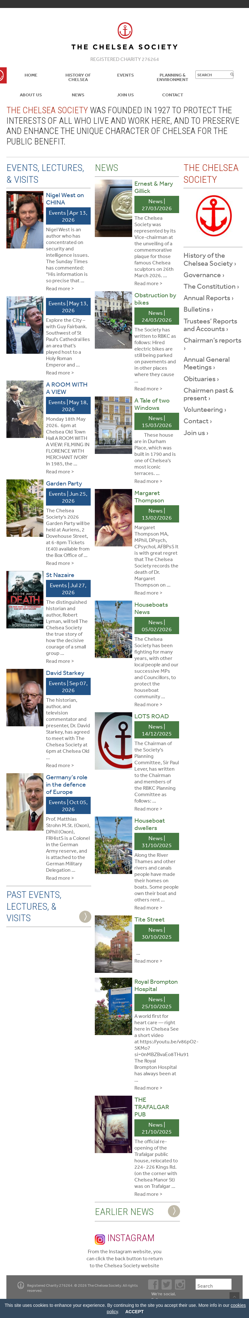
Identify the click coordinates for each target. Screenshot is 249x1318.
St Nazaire (60, 574)
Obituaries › (201, 378)
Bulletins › (198, 309)
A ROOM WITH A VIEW (66, 388)
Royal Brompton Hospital (156, 985)
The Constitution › (211, 286)
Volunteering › (205, 409)
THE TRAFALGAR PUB (151, 1107)
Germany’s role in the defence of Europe (66, 784)
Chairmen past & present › (209, 394)
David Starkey (65, 672)
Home (31, 75)
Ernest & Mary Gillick (153, 187)
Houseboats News (151, 608)
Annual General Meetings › (207, 363)
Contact (172, 95)
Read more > (60, 288)
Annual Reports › (209, 297)
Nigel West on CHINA (65, 198)
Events (125, 75)
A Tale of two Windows (152, 403)
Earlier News (124, 1211)
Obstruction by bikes (155, 298)
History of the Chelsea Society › (210, 259)
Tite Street (149, 919)
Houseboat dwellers (149, 824)
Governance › (204, 274)
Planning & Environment (172, 77)
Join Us (125, 95)
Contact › (198, 421)
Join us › (196, 432)
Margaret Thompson (149, 496)
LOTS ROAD (151, 716)
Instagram (125, 1238)
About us (31, 95)
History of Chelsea (78, 77)
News (78, 95)
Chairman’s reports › (212, 344)
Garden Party (64, 483)
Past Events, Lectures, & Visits (33, 906)
